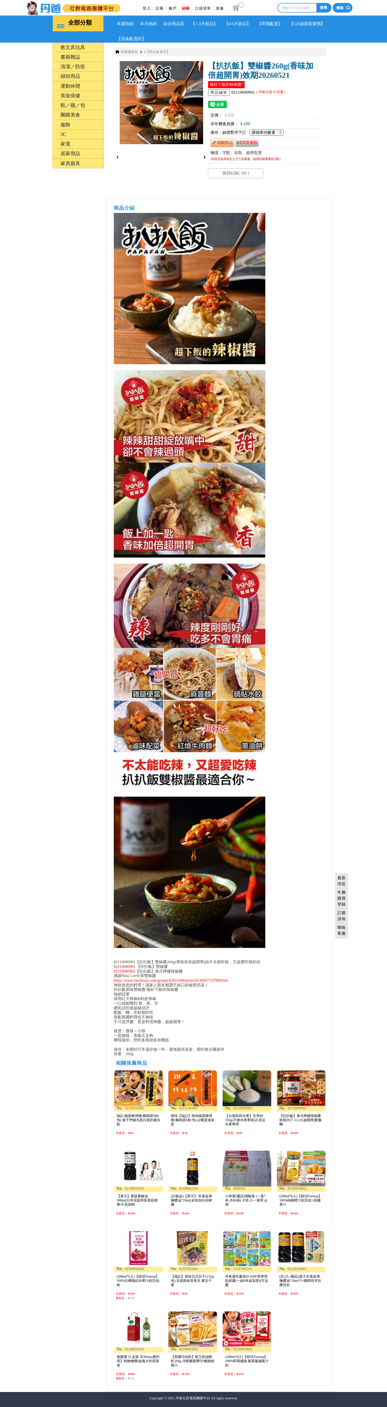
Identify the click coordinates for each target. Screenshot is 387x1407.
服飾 (65, 124)
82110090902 (124, 971)
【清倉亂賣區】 (131, 38)
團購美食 (70, 115)
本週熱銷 (125, 23)
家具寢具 (70, 163)
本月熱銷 (148, 23)
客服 (220, 8)
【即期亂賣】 (270, 23)
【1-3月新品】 (204, 23)
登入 (147, 8)
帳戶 (173, 8)
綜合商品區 (173, 23)
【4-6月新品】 (237, 23)
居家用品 (70, 153)
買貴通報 (247, 142)
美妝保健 (70, 95)
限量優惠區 (129, 52)
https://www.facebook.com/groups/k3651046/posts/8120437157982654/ (171, 980)
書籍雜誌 (70, 57)
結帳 (186, 8)
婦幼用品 (70, 76)
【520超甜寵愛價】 (307, 23)
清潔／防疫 (72, 66)
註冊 (160, 8)
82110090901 (124, 966)
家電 (65, 144)
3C (63, 134)
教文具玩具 (72, 47)
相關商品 (222, 142)
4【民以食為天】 (157, 52)
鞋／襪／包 (72, 105)
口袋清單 (203, 8)
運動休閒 (70, 86)
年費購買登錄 (341, 898)
